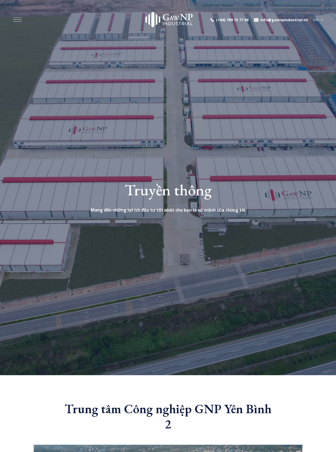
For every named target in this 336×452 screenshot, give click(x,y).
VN (315, 19)
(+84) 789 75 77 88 (232, 19)
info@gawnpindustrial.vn (284, 19)
